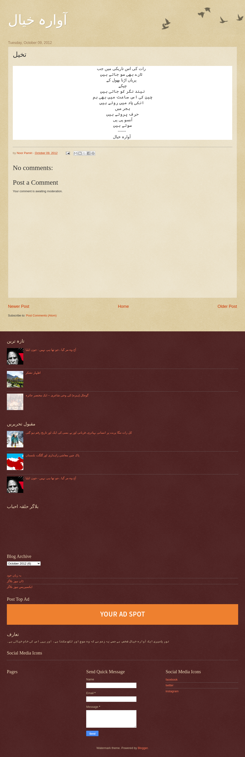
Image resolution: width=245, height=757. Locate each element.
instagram (172, 691)
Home (123, 306)
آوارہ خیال (37, 20)
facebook (172, 679)
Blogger (143, 748)
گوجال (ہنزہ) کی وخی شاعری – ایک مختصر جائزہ (57, 395)
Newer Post (18, 306)
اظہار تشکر (33, 372)
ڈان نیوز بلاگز (15, 581)
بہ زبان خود (14, 575)
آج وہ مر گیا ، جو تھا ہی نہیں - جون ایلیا (51, 349)
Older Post (227, 306)
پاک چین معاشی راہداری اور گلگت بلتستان (52, 455)
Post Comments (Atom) (41, 315)
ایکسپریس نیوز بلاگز (19, 587)
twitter (169, 685)
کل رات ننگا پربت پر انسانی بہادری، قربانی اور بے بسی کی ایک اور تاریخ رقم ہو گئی (79, 432)
